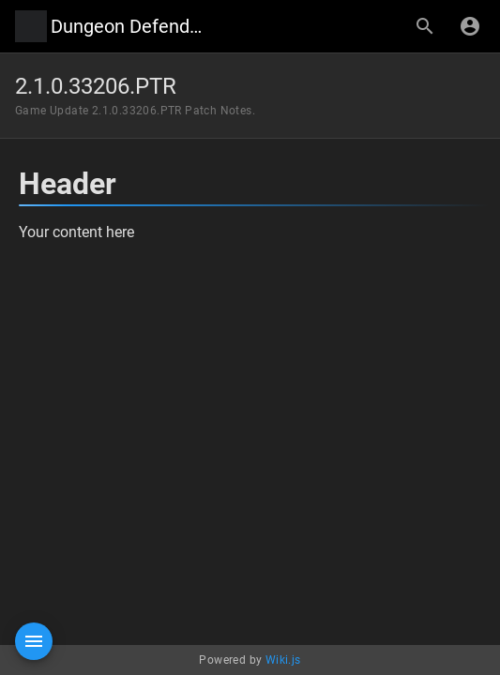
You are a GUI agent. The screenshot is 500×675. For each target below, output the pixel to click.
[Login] (469, 26)
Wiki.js (283, 660)
